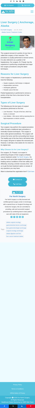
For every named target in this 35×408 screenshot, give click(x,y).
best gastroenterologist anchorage (16, 228)
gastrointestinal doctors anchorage (16, 225)
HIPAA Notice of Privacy (17, 393)
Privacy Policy (17, 384)
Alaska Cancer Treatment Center (12, 32)
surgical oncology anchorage (14, 230)
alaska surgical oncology (13, 222)
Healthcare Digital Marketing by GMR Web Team (17, 402)
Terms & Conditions (17, 389)
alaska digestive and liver (13, 233)
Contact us (17, 179)
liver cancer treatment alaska (14, 236)
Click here (31, 171)
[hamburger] (32, 11)
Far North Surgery (6, 30)
